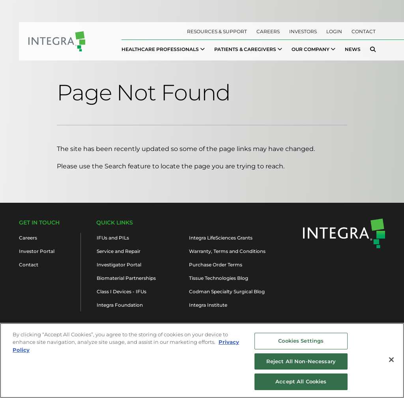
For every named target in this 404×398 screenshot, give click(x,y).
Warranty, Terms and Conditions (227, 251)
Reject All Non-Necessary (301, 365)
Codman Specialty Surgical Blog (227, 291)
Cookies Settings (301, 344)
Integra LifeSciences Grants (220, 238)
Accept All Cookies (300, 385)
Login (334, 31)
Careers (268, 31)
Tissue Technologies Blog (218, 278)
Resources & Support (217, 31)
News (353, 49)
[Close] (391, 363)
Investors (303, 31)
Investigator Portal (119, 265)
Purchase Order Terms (215, 265)
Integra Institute (208, 305)
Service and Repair (118, 251)
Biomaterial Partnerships (126, 278)
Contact (364, 31)
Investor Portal (36, 251)
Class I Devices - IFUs (121, 291)
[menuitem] (163, 49)
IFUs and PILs (113, 238)
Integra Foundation (120, 305)
